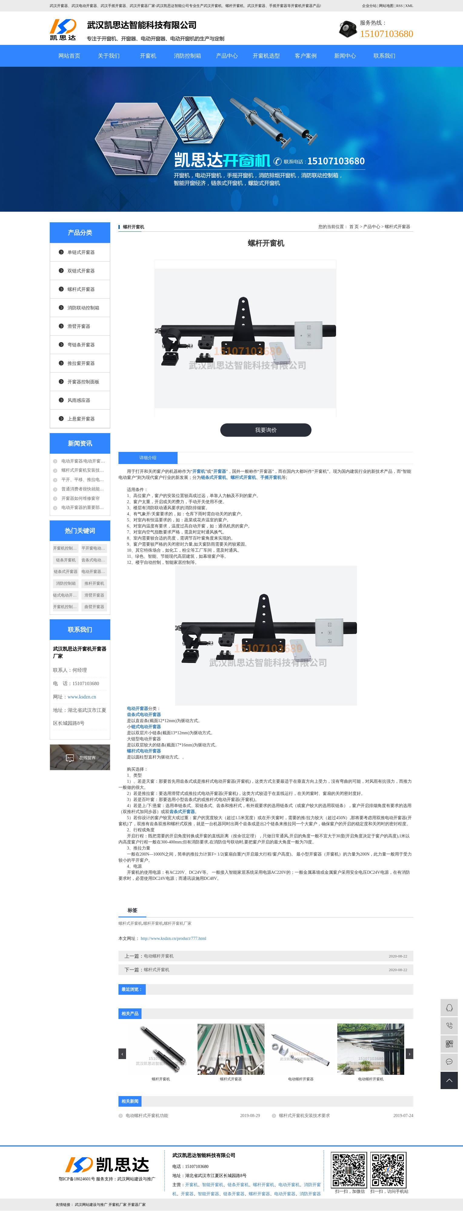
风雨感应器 (79, 400)
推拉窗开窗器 (81, 363)
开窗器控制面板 (83, 381)
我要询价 (266, 430)
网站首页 (69, 56)
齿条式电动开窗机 (94, 560)
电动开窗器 (284, 1194)
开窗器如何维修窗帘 (80, 498)
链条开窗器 (234, 1194)
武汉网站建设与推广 (136, 1179)
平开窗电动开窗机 (94, 548)
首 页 (354, 226)
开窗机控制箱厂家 (65, 548)
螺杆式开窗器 (81, 289)
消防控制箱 (187, 56)
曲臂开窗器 (94, 606)
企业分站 (369, 6)
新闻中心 (345, 56)
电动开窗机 (289, 1185)
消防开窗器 (310, 1194)
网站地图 (387, 6)
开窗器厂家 (137, 1205)
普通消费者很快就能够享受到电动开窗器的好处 (83, 489)
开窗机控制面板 (65, 606)
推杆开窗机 (94, 583)
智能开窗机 (212, 1185)
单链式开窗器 (81, 252)
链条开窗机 (66, 560)
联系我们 (384, 56)
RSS (399, 6)
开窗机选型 (266, 56)
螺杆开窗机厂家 (178, 923)
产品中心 (227, 56)
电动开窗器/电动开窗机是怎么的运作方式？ (83, 461)
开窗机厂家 (118, 1205)
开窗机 (148, 56)
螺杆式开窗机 (130, 923)
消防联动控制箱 (83, 307)
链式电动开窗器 (65, 595)
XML (409, 6)
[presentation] (122, 1053)
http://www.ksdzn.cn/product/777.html (173, 939)
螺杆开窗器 (259, 1194)
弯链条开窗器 (81, 344)
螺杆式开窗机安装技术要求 (83, 470)
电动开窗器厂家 (94, 571)
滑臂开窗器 (79, 326)
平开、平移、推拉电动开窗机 (83, 479)
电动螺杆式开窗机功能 (147, 1115)
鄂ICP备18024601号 (77, 1179)
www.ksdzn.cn (82, 696)
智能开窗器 (208, 1194)
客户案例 (306, 56)
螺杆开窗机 (153, 923)
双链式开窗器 (81, 270)
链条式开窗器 (66, 571)
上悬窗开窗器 (81, 418)
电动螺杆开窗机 (159, 956)
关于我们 (109, 56)
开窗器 (187, 1194)
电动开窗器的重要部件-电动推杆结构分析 (83, 507)
